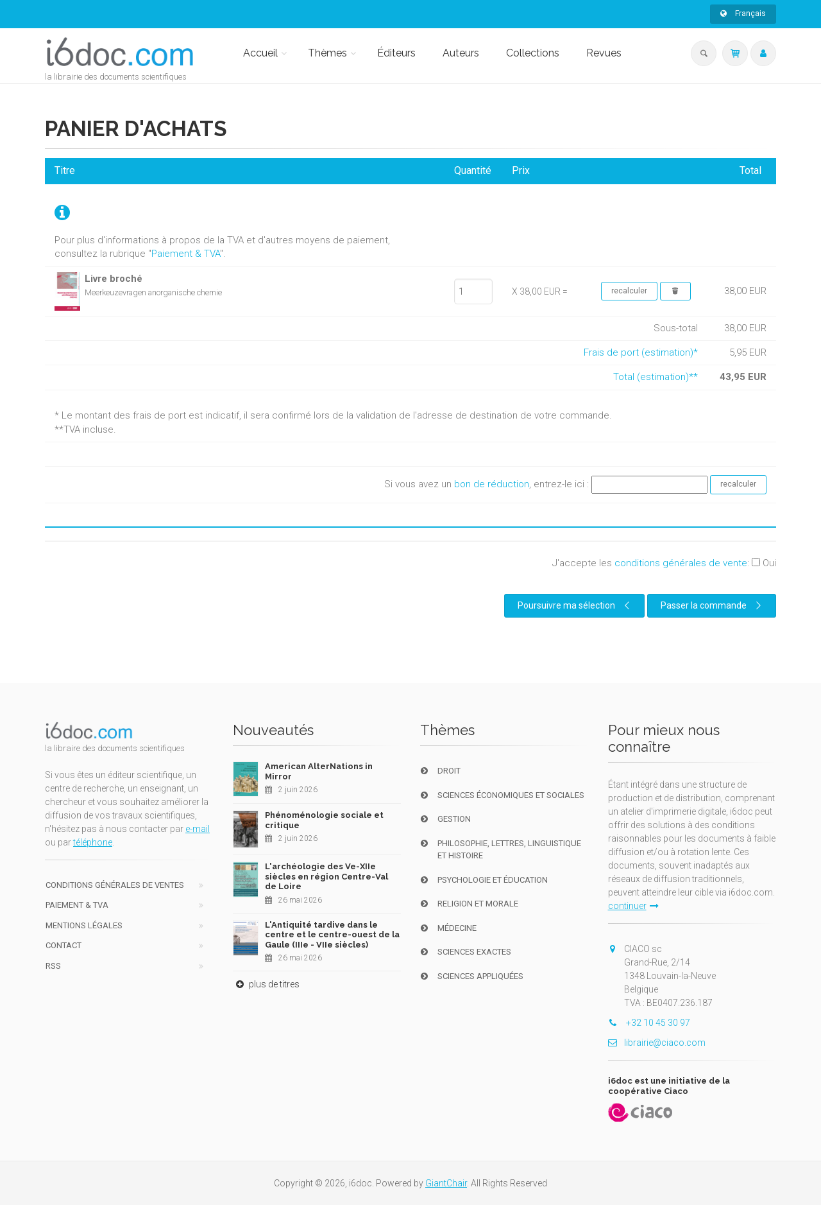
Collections (532, 53)
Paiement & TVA (185, 253)
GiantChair (446, 1183)
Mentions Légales (84, 925)
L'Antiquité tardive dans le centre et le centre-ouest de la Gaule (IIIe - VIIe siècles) (332, 934)
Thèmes (327, 53)
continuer (633, 906)
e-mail (197, 829)
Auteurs (461, 53)
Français (743, 13)
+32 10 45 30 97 (649, 1023)
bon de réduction (491, 484)
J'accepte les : (664, 563)
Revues (604, 53)
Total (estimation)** (655, 377)
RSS (53, 966)
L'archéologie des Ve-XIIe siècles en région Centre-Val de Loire (326, 876)
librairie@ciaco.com (657, 1042)
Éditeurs (396, 53)
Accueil (260, 53)
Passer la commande (713, 605)
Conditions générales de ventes (115, 885)
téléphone (92, 842)
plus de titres (266, 984)
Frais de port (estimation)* (641, 352)
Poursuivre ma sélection (575, 605)
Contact (63, 945)
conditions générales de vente (680, 563)
